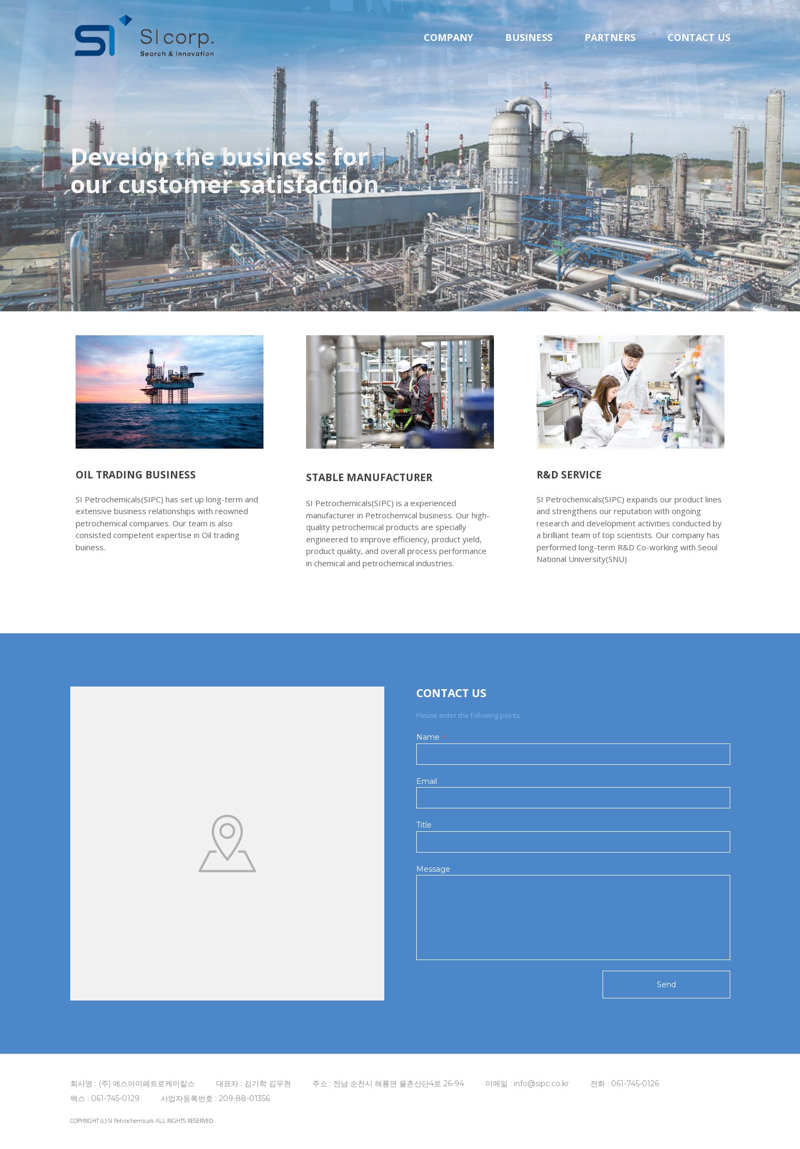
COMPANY (448, 37)
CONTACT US (698, 37)
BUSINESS (528, 37)
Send (666, 984)
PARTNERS (610, 37)
